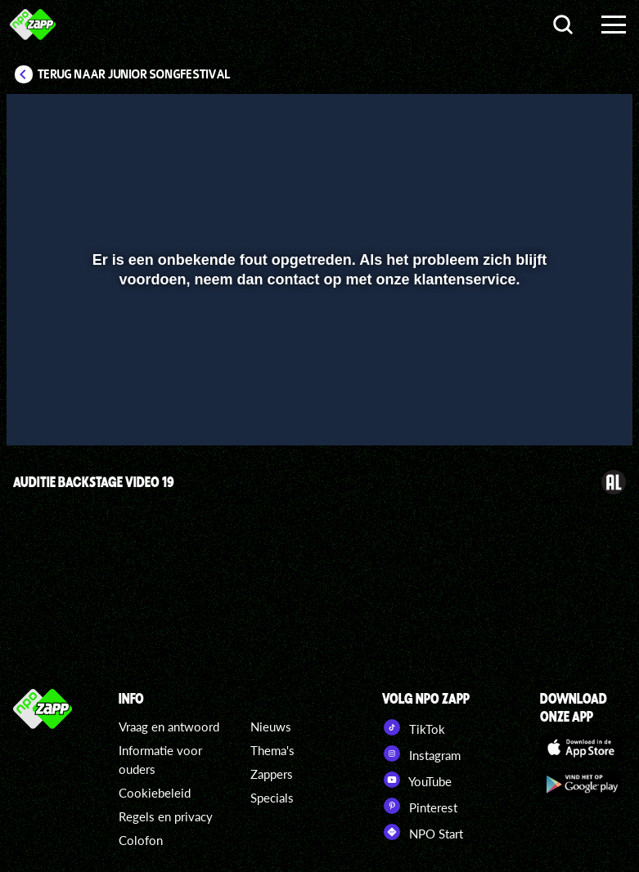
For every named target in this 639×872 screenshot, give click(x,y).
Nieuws (270, 726)
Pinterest (419, 806)
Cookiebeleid (155, 792)
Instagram (421, 753)
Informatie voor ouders (160, 759)
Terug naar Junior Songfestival (134, 74)
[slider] (317, 375)
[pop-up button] (564, 409)
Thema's (272, 750)
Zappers (271, 774)
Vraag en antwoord (169, 726)
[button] (39, 409)
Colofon (141, 840)
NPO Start (422, 832)
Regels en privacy (166, 816)
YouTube (417, 779)
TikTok (413, 727)
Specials (272, 797)
